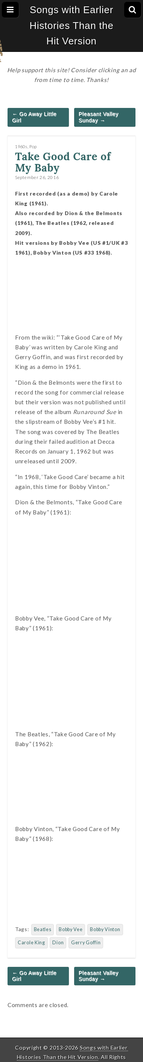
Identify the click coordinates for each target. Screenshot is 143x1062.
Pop (33, 146)
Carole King (31, 942)
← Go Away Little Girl (34, 117)
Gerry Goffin (85, 942)
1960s (21, 146)
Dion (58, 942)
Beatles (43, 929)
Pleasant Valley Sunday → (99, 117)
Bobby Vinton (105, 929)
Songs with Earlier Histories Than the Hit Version (71, 25)
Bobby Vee (70, 929)
